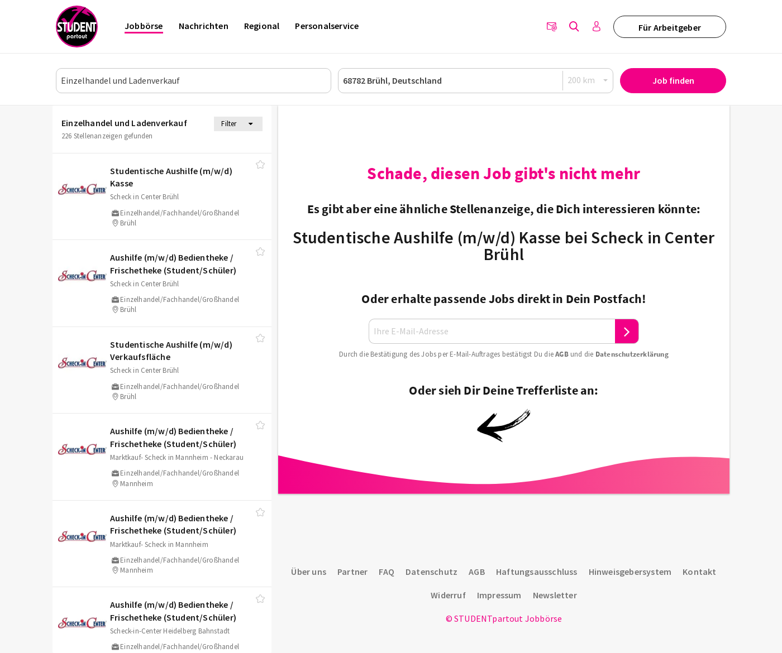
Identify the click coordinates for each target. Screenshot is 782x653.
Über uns (308, 571)
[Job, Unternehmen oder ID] (193, 80)
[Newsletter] (552, 27)
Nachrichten (203, 25)
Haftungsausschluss (537, 571)
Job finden (673, 80)
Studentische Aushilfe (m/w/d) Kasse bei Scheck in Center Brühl (503, 246)
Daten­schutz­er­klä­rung (632, 354)
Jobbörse (144, 25)
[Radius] (588, 80)
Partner (352, 571)
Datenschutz (431, 571)
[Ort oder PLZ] (475, 80)
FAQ (386, 571)
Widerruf (448, 595)
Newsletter (555, 595)
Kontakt (699, 571)
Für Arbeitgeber (669, 27)
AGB (562, 354)
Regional (262, 25)
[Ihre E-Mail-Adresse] (492, 331)
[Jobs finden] (574, 27)
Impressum (499, 595)
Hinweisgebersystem (630, 571)
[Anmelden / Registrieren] (596, 27)
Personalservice (327, 25)
